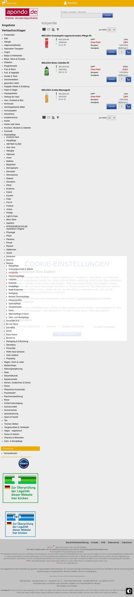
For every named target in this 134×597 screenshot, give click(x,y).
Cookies (29, 301)
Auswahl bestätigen (104, 326)
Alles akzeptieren (67, 334)
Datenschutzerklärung (89, 298)
